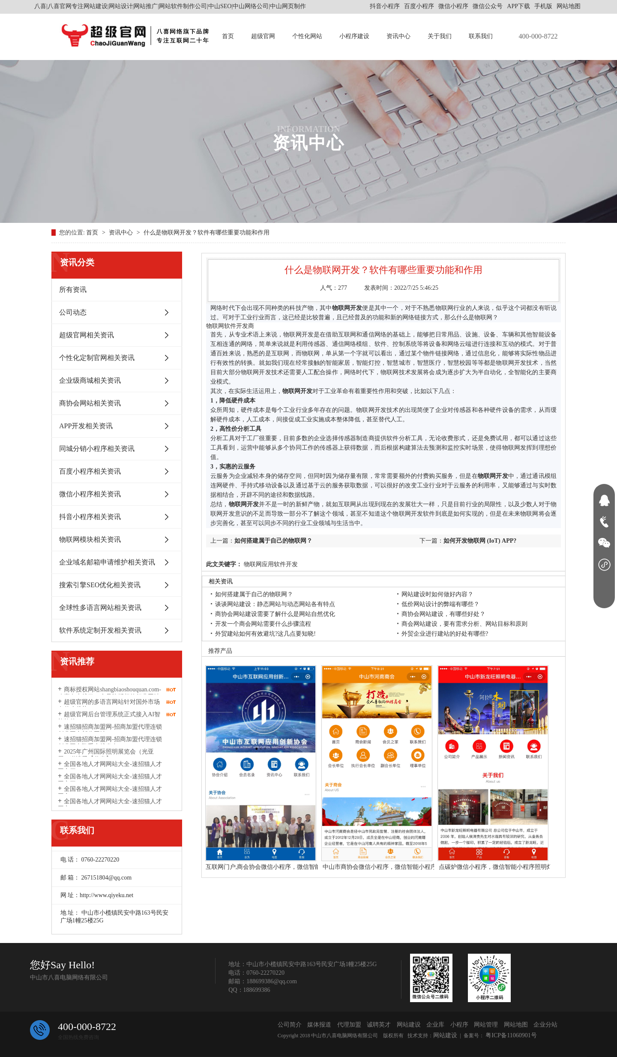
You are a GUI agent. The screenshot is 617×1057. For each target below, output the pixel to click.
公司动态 (73, 312)
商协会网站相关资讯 (90, 403)
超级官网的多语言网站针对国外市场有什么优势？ (109, 705)
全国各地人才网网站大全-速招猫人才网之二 (110, 792)
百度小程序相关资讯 (90, 471)
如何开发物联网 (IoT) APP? (479, 541)
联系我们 (481, 36)
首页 (228, 36)
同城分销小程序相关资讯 (97, 448)
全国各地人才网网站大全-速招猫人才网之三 (110, 780)
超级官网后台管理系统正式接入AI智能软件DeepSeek (109, 718)
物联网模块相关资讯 (90, 539)
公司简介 (290, 1024)
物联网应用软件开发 (270, 564)
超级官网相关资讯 (86, 335)
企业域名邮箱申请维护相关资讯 (107, 562)
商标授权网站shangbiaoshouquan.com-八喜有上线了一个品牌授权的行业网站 (109, 693)
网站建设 (409, 1024)
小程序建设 (354, 36)
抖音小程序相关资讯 (90, 516)
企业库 (435, 1024)
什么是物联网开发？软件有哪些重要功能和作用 (207, 232)
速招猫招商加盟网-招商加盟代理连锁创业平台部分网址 (110, 730)
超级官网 (263, 36)
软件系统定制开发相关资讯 (100, 630)
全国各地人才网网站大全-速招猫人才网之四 (110, 768)
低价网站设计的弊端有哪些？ (440, 604)
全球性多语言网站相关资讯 (100, 607)
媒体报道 (319, 1024)
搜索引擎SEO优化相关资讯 (100, 585)
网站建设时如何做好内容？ (437, 594)
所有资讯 (73, 289)
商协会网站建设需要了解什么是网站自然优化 (275, 614)
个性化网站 (307, 36)
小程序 (459, 1024)
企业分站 (545, 1024)
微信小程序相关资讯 (90, 494)
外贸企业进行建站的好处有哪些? (444, 634)
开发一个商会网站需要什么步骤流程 (263, 624)
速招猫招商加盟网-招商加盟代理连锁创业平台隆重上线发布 (110, 743)
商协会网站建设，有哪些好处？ (443, 614)
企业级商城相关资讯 (90, 380)
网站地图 (569, 6)
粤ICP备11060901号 (510, 1035)
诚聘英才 (379, 1024)
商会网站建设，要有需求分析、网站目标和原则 (464, 624)
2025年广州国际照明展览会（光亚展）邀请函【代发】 (106, 755)
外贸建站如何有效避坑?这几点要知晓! (265, 634)
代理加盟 (349, 1024)
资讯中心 (398, 36)
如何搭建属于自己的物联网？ (273, 541)
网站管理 (486, 1024)
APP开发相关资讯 (86, 425)
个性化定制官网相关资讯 (97, 357)
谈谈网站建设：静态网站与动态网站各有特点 (275, 604)
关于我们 (440, 36)
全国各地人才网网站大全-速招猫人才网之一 (110, 805)
